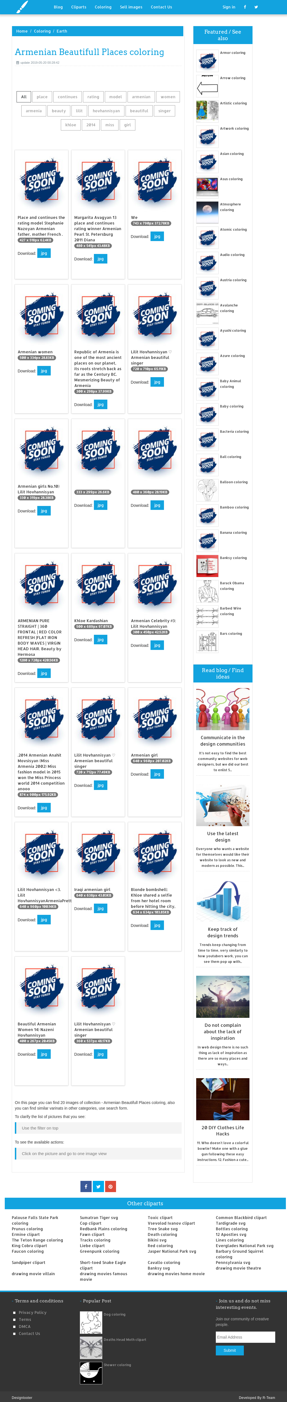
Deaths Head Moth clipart (125, 1337)
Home (22, 31)
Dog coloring (115, 1312)
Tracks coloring (95, 1237)
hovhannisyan (106, 110)
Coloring (103, 6)
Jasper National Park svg (172, 1248)
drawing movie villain (33, 1271)
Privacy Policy (33, 1309)
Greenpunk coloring (99, 1248)
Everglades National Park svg (245, 1243)
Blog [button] (58, 6)
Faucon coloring (28, 1248)
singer (164, 110)
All (24, 96)
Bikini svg (157, 1237)
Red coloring (160, 1243)
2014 (90, 124)
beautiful (139, 110)
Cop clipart (90, 1220)
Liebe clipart (92, 1243)
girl (127, 124)
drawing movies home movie (176, 1271)
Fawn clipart (92, 1231)
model (115, 96)
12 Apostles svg (231, 1231)
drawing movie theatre (238, 1265)
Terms (25, 1316)
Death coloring (162, 1231)
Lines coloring (230, 1237)
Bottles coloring (232, 1226)
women (168, 96)
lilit (79, 110)
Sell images (131, 6)
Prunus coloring (27, 1226)
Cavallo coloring (164, 1259)
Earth (62, 31)
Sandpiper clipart (28, 1259)
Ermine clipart (26, 1231)
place (42, 96)
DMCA (25, 1323)
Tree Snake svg (163, 1226)
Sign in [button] (229, 6)
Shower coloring (117, 1362)
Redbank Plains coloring (103, 1226)
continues (67, 96)
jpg (44, 253)
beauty (59, 110)
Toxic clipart (160, 1215)
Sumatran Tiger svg (99, 1215)
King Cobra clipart (29, 1243)
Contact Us (161, 6)
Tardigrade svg (231, 1220)
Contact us (29, 1330)
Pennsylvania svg (233, 1259)
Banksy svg (159, 1265)
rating (93, 96)
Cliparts (78, 6)
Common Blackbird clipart (241, 1215)
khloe (70, 124)
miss (109, 124)
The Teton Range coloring (37, 1237)
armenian (141, 96)
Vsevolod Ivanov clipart (171, 1220)
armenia (34, 110)
